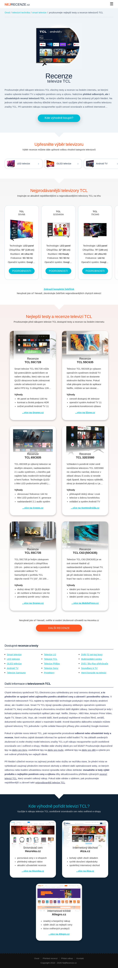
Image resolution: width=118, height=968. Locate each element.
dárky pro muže (55, 750)
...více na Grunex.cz (33, 412)
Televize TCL (50, 659)
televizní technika (21, 12)
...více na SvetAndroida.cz (85, 508)
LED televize (17, 164)
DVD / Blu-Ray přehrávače (94, 663)
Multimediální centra (91, 659)
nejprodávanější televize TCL (50, 782)
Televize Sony (51, 668)
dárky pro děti (89, 750)
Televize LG (50, 654)
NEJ (17, 4)
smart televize (39, 12)
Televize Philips (52, 663)
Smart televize (14, 654)
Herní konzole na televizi (93, 672)
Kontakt (80, 958)
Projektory (49, 672)
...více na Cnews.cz (32, 508)
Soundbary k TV (89, 668)
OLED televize (57, 164)
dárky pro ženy (19, 750)
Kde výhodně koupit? (59, 117)
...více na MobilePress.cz (85, 603)
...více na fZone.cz (85, 412)
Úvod (7, 12)
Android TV (12, 668)
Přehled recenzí (50, 958)
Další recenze (59, 628)
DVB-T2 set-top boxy (91, 654)
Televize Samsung (16, 672)
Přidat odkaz (67, 958)
